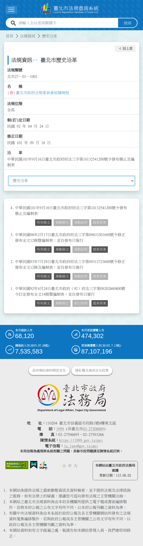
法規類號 (14, 70)
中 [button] (70, 466)
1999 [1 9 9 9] (60, 429)
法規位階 (14, 104)
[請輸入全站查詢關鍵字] (67, 22)
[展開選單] (11, 10)
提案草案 (99, 222)
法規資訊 (27, 36)
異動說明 (80, 222)
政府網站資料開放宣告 (49, 370)
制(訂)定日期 (18, 120)
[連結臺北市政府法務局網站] (71, 397)
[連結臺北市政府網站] (43, 465)
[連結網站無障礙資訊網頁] (16, 465)
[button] (125, 48)
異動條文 (62, 222)
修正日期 (14, 136)
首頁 (9, 36)
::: (3, 33)
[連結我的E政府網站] (34, 465)
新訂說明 (80, 303)
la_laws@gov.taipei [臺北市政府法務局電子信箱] (81, 446)
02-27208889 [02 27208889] (93, 429)
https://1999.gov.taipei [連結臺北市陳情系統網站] (81, 440)
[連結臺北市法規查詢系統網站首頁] (70, 9)
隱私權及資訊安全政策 (92, 370)
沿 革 (14, 153)
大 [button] (75, 466)
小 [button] (64, 466)
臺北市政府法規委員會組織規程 (42, 93)
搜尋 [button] (127, 23)
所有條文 (43, 222)
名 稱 (14, 86)
